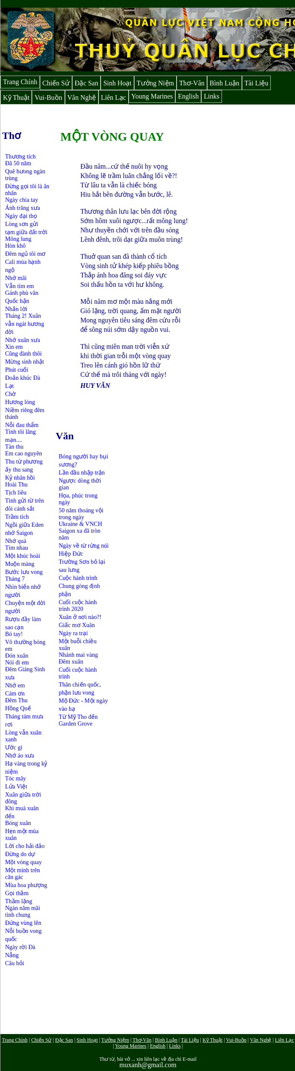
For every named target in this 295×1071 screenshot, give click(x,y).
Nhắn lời (16, 309)
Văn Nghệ (81, 97)
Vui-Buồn (48, 97)
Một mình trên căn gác (22, 873)
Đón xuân (16, 656)
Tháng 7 (15, 579)
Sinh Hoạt (117, 83)
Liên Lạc (113, 97)
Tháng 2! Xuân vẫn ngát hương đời (24, 324)
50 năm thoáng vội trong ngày (81, 513)
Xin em (14, 347)
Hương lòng (20, 402)
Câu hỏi (14, 963)
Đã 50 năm (18, 163)
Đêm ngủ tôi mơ (25, 254)
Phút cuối (16, 370)
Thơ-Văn (192, 83)
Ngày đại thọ (21, 216)
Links (211, 96)
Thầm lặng (18, 901)
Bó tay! (14, 634)
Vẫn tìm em (19, 286)
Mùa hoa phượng (26, 885)
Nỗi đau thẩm (22, 425)
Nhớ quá (15, 541)
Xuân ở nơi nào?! (80, 617)
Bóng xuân (18, 823)
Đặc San (86, 83)
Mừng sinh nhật (24, 362)
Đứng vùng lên (23, 923)
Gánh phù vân (22, 293)
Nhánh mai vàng (78, 655)
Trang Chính (20, 81)
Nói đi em (17, 662)
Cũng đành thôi (23, 353)
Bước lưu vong (23, 572)
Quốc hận (17, 301)
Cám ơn (15, 693)
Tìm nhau (16, 548)
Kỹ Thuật (16, 97)
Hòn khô (15, 246)
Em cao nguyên (23, 453)
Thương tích (20, 156)
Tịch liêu (15, 492)
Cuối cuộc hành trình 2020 (78, 605)
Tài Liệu (256, 83)
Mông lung (18, 239)
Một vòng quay (23, 862)
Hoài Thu (16, 484)
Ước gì (13, 747)
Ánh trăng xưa (22, 208)
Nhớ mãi (16, 278)
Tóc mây (15, 778)
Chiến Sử (56, 83)
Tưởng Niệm (155, 83)
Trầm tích (17, 517)
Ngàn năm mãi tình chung (22, 911)
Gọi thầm (16, 893)
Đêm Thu (16, 700)
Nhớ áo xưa (19, 755)
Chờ (10, 394)
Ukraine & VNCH (80, 524)
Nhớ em (15, 685)
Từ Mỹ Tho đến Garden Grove (78, 720)
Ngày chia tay (21, 200)
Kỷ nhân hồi (20, 478)
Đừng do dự (20, 854)
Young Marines (152, 96)
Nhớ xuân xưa (22, 340)
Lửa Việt (16, 786)
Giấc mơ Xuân (77, 625)
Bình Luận (224, 83)
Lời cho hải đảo (25, 846)
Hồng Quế (18, 708)
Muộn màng (19, 564)
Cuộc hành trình (78, 578)
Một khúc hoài (22, 556)
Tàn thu (14, 447)
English (188, 96)
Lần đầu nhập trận (82, 472)
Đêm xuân (71, 661)
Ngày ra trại (73, 633)
